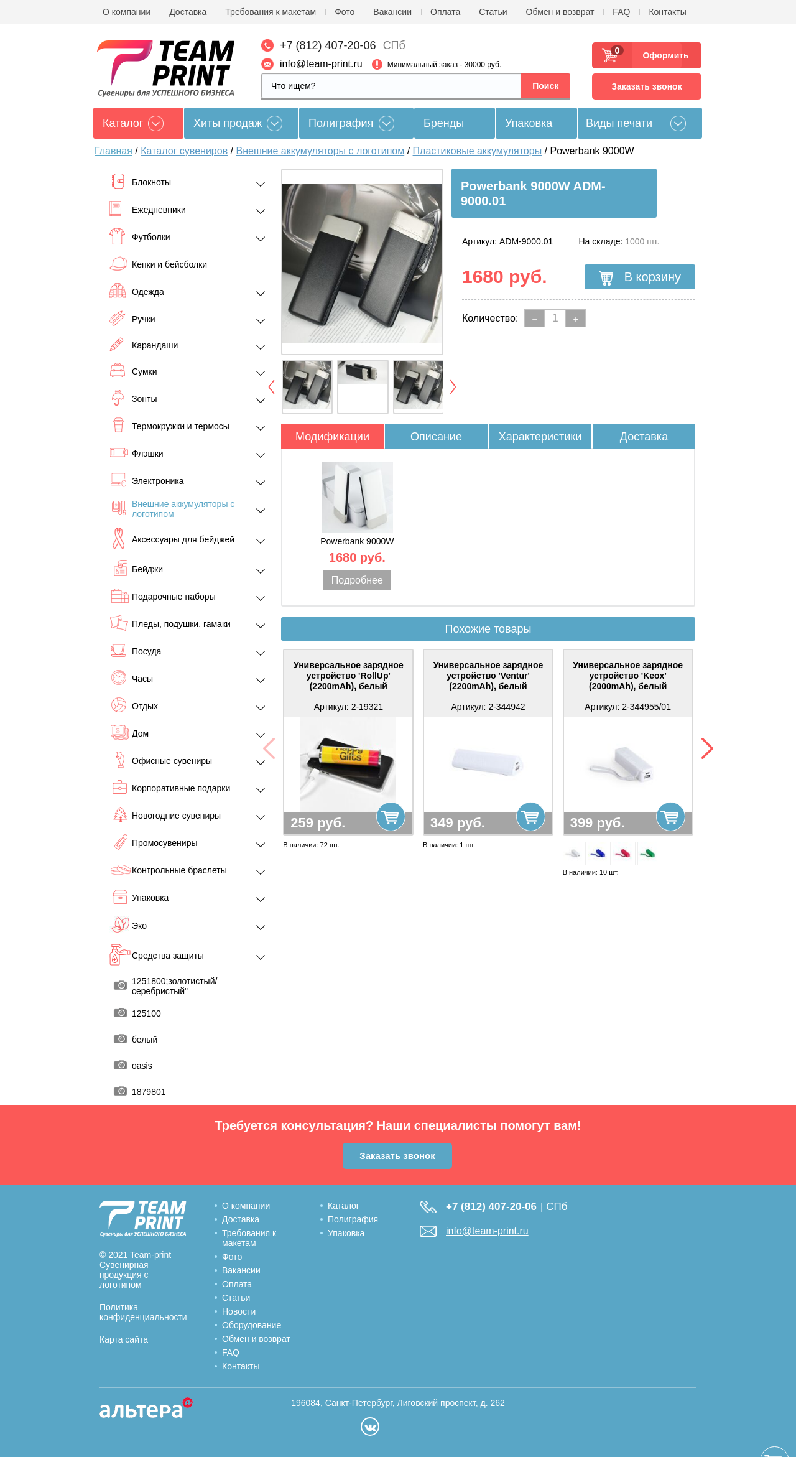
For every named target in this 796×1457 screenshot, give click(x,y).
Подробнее (357, 580)
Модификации (332, 437)
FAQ (621, 12)
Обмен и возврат (560, 12)
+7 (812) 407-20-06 (328, 45)
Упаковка (528, 123)
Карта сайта (124, 1339)
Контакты (667, 12)
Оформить (662, 55)
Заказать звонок (646, 86)
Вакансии (392, 12)
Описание (436, 437)
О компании (126, 12)
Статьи (493, 12)
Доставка (187, 12)
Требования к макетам (270, 12)
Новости (239, 1311)
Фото (344, 12)
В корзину (640, 277)
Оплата (445, 12)
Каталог (343, 1206)
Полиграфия (340, 123)
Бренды (443, 123)
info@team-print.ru (321, 63)
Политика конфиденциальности (143, 1312)
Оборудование (251, 1325)
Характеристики (540, 437)
